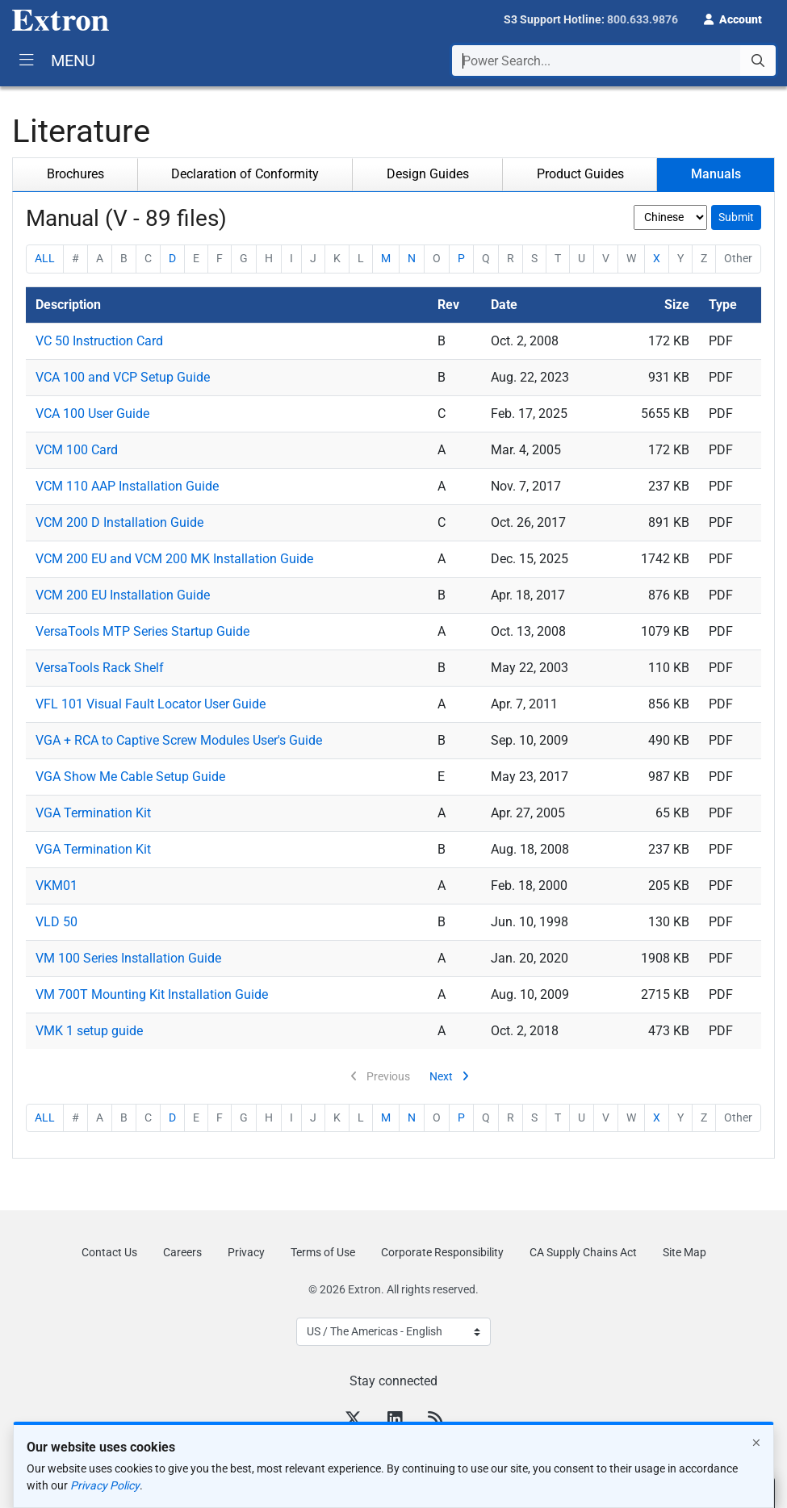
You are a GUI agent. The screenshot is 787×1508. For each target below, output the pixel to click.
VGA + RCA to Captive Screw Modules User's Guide (179, 740)
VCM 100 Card (77, 449)
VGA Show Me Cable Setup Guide (130, 776)
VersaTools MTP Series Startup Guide (142, 631)
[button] (733, 18)
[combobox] (614, 60)
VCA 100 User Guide (92, 413)
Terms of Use (323, 1252)
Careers (182, 1252)
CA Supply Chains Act (583, 1252)
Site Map (684, 1252)
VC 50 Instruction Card (99, 341)
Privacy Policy (105, 1485)
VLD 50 (56, 921)
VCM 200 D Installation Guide (119, 522)
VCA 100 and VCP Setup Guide (123, 377)
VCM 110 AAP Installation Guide (127, 486)
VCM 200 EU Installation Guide (123, 595)
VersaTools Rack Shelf (100, 667)
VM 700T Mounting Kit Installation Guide (152, 994)
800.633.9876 (642, 19)
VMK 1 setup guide (89, 1030)
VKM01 (56, 885)
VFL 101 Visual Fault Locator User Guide (151, 704)
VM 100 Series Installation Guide (128, 958)
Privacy (246, 1252)
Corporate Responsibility (442, 1252)
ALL (45, 258)
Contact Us (109, 1252)
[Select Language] (393, 1332)
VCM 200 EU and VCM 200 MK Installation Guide (174, 558)
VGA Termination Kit (93, 813)
